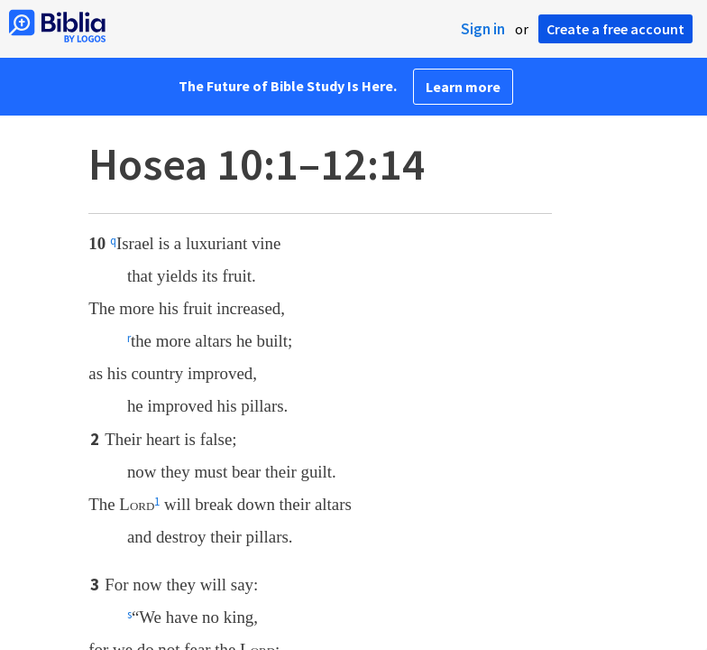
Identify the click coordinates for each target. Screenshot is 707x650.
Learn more (463, 87)
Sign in (483, 29)
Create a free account (615, 29)
